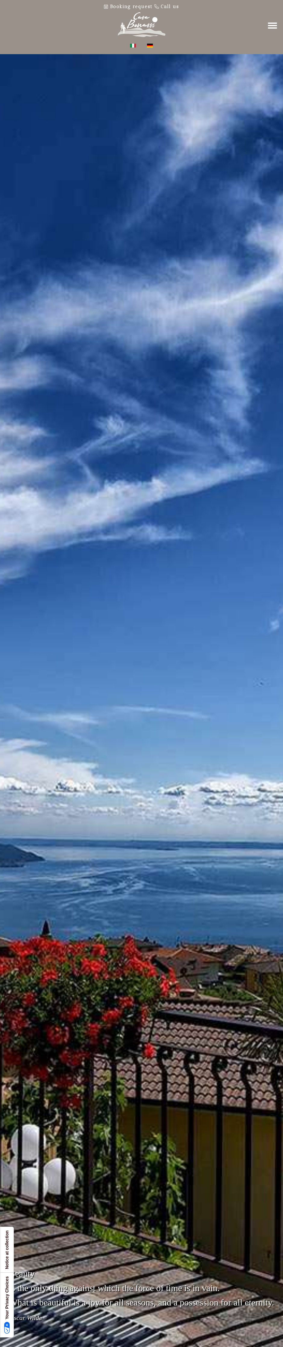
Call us (166, 6)
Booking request (129, 6)
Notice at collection (7, 1250)
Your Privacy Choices (7, 1305)
